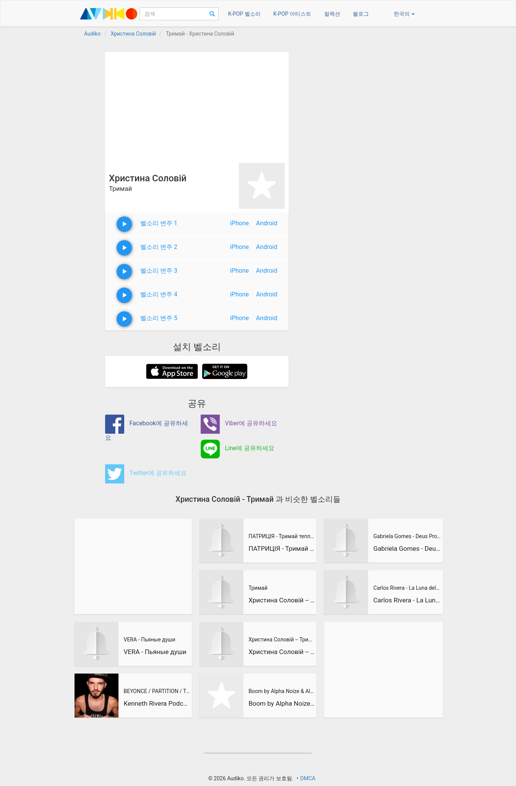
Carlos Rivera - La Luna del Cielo (407, 588)
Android (266, 223)
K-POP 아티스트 (292, 14)
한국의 (404, 14)
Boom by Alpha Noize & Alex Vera (281, 691)
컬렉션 (332, 14)
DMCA (307, 778)
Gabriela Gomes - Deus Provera (407, 536)
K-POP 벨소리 (244, 14)
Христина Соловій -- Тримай (281, 600)
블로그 (361, 14)
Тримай (258, 588)
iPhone (239, 223)
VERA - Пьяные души (149, 639)
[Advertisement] (197, 105)
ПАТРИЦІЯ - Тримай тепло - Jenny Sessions (281, 536)
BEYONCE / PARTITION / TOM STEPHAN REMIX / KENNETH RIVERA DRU (156, 691)
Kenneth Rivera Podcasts (156, 703)
